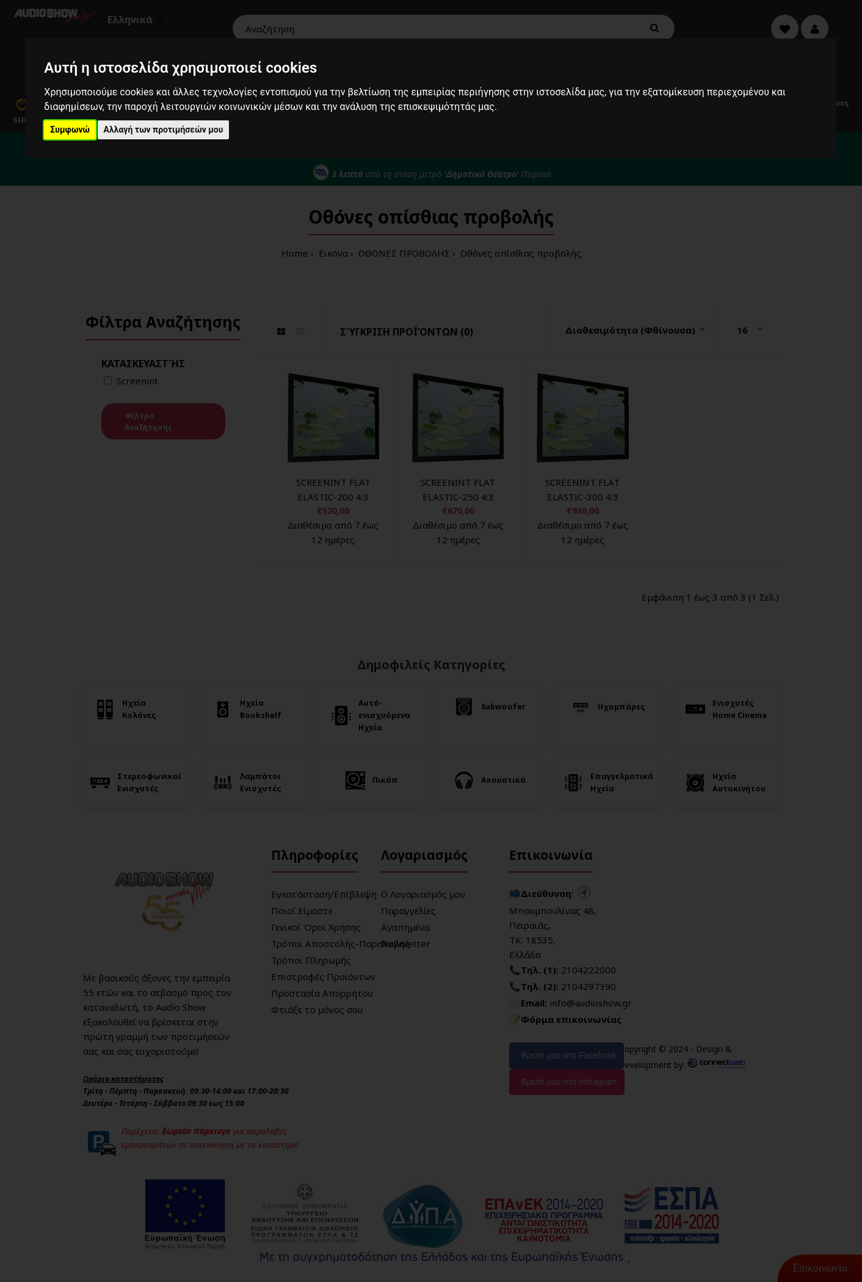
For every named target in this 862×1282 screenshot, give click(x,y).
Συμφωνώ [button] (70, 129)
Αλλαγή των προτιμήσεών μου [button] (163, 129)
